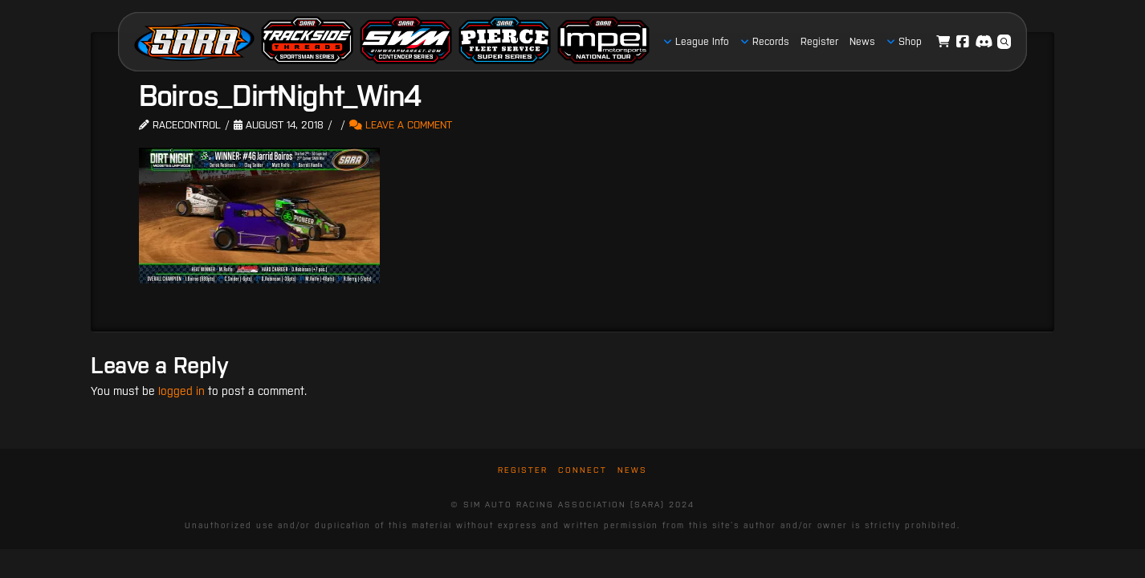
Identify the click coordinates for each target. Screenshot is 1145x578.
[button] (1004, 42)
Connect (582, 470)
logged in (181, 391)
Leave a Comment (400, 125)
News (632, 470)
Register (523, 470)
